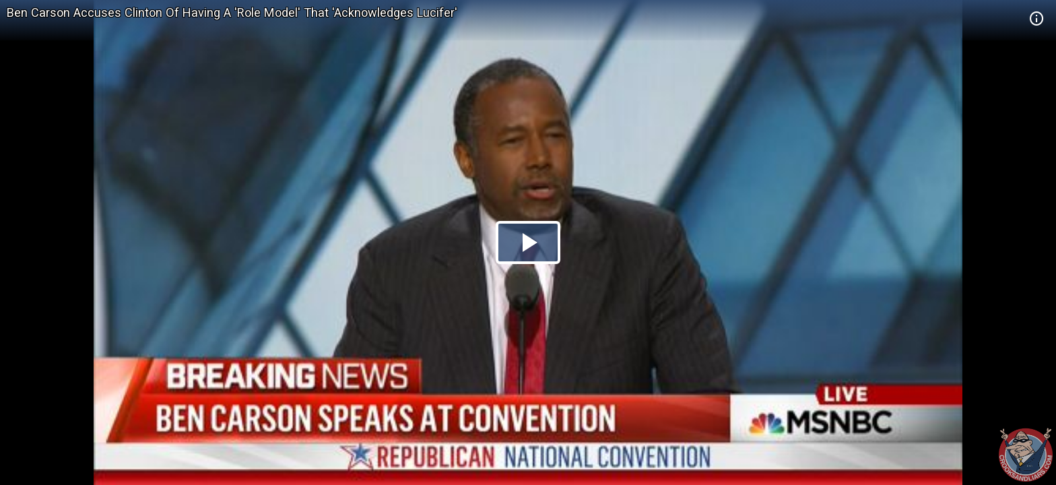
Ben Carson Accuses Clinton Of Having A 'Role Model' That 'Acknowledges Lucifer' (232, 12)
